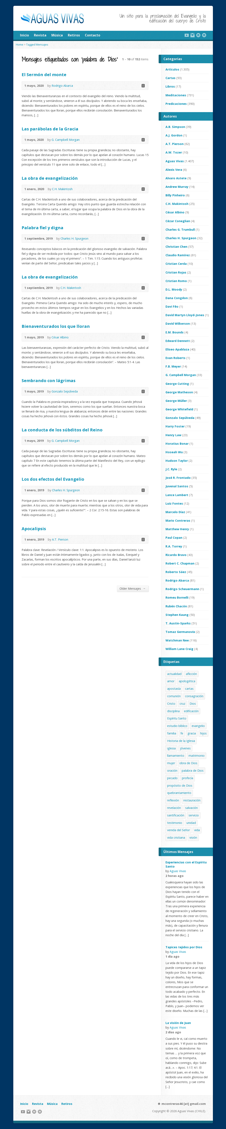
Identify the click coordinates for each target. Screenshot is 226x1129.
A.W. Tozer (173, 152)
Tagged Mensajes (37, 44)
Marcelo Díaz (175, 512)
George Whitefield (179, 409)
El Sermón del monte (44, 74)
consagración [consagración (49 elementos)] (194, 696)
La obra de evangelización (50, 178)
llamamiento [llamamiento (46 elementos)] (175, 756)
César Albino (60, 337)
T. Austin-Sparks (178, 623)
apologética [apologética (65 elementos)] (187, 681)
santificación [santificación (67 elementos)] (175, 815)
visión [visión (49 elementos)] (193, 837)
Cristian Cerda (176, 264)
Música (57, 35)
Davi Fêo (171, 306)
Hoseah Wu (174, 452)
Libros (170, 86)
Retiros (74, 35)
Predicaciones (176, 104)
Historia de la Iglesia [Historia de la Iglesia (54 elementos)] (181, 741)
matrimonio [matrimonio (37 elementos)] (197, 756)
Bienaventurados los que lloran (56, 326)
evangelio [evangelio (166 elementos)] (198, 726)
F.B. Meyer (173, 366)
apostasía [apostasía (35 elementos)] (174, 689)
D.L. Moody (173, 289)
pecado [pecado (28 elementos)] (172, 778)
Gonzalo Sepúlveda (65, 391)
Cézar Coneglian (177, 221)
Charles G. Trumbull (180, 229)
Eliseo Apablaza (177, 349)
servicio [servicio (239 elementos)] (194, 815)
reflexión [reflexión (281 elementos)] (173, 800)
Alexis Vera (173, 170)
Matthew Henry (177, 529)
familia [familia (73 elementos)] (171, 733)
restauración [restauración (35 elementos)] (191, 800)
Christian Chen (176, 247)
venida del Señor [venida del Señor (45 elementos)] (178, 830)
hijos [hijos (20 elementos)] (203, 733)
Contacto (92, 35)
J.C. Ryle (171, 469)
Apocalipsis (34, 528)
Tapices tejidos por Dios (183, 947)
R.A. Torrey (173, 546)
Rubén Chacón (176, 606)
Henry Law (173, 435)
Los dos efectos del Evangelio (53, 479)
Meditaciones (175, 95)
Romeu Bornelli (176, 597)
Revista (40, 35)
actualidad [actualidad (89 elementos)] (174, 674)
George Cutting (177, 384)
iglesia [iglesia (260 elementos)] (171, 748)
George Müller (176, 401)
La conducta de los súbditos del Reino (62, 430)
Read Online (143, 85)
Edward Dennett (177, 341)
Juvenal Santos (176, 486)
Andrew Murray (176, 187)
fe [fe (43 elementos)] (181, 733)
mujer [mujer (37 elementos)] (171, 763)
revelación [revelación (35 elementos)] (174, 808)
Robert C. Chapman (179, 563)
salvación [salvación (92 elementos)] (191, 808)
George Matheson (179, 392)
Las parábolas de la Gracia (50, 129)
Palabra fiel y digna (42, 227)
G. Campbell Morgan (66, 140)
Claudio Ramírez (177, 255)
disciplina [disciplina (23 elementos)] (173, 711)
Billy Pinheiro (175, 195)
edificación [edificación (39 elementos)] (191, 711)
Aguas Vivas (174, 161)
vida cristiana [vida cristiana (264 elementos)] (176, 837)
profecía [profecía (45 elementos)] (187, 778)
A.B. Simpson (175, 127)
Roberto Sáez (175, 572)
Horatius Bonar (177, 444)
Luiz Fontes (174, 503)
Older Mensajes (133, 588)
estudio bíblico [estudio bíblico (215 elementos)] (177, 726)
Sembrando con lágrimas (48, 380)
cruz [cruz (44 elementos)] (182, 704)
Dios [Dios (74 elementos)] (193, 704)
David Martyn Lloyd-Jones (184, 315)
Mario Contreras (177, 520)
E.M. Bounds (174, 332)
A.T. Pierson (60, 539)
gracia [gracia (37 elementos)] (192, 733)
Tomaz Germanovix (180, 632)
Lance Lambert (176, 495)
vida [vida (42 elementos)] (197, 830)
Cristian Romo (176, 281)
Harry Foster (175, 426)
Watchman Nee (177, 640)
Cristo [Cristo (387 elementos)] (171, 704)
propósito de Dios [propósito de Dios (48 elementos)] (179, 785)
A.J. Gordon (173, 135)
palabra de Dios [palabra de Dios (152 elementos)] (193, 770)
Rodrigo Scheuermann (182, 589)
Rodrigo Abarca (62, 86)
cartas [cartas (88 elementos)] (189, 689)
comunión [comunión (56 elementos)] (174, 696)
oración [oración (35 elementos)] (172, 770)
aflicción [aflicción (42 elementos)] (191, 674)
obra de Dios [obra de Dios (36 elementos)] (188, 763)
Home (19, 44)
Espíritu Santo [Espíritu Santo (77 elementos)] (176, 718)
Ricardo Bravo (175, 555)
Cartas (170, 78)
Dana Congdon (176, 298)
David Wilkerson (177, 324)
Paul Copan (173, 538)
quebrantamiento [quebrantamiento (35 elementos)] (179, 793)
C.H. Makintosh (62, 189)
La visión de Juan (178, 1023)
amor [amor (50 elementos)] (170, 681)
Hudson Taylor (176, 461)
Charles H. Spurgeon (74, 238)
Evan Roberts (175, 358)
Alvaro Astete (175, 178)
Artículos (172, 69)
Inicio (24, 35)
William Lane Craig (179, 649)
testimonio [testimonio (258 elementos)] (174, 823)
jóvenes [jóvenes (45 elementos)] (185, 748)
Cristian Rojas (175, 272)
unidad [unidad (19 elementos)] (191, 823)
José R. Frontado (178, 478)
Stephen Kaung (177, 615)
